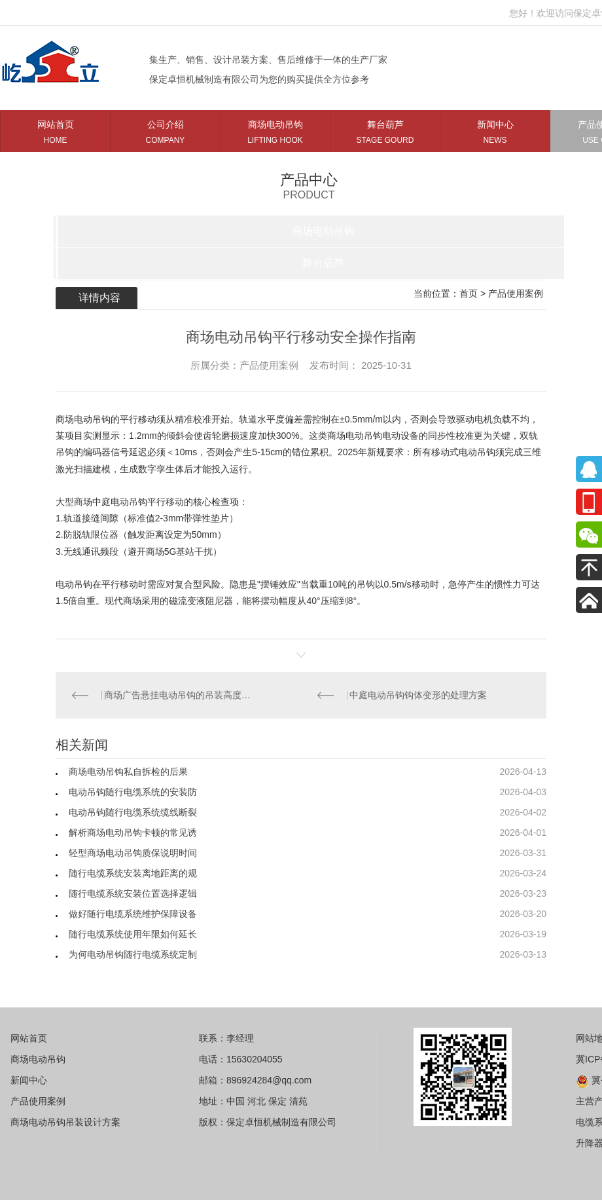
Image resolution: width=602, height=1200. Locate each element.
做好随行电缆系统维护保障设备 (133, 914)
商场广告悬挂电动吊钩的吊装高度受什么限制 (178, 695)
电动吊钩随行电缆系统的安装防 (133, 792)
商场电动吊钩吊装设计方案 (65, 1122)
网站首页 (55, 134)
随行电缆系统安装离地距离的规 (133, 873)
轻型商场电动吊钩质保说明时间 (133, 853)
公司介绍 (165, 134)
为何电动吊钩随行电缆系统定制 (133, 954)
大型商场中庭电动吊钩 (101, 502)
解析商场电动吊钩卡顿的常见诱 (133, 832)
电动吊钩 (74, 584)
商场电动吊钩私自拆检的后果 (128, 771)
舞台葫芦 (385, 134)
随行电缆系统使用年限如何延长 (133, 934)
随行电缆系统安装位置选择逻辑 (133, 893)
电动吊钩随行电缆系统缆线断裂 (133, 812)
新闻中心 (495, 134)
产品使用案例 (515, 293)
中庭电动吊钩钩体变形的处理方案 (418, 695)
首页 (468, 293)
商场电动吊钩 (275, 134)
